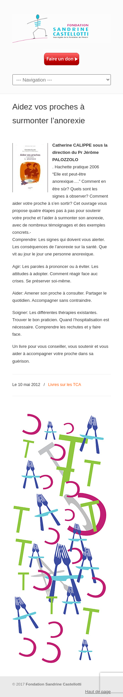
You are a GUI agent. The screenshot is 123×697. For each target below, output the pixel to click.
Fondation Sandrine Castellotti (61, 26)
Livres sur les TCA (64, 384)
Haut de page (98, 691)
